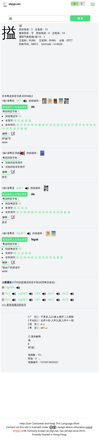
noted (88, 427)
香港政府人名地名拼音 (14, 107)
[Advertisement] (50, 68)
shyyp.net (18, 431)
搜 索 (80, 18)
